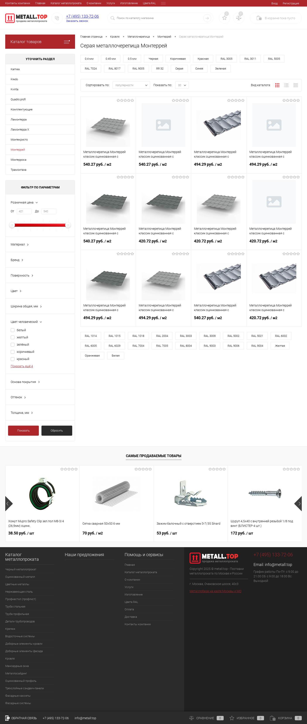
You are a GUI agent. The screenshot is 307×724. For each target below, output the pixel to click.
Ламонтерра (19, 119)
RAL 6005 (91, 345)
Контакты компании (138, 624)
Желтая (280, 345)
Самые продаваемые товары (153, 456)
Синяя (199, 68)
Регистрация (291, 3)
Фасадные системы (18, 703)
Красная (203, 58)
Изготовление (99, 3)
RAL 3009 (210, 336)
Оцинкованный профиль (20, 680)
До (37, 211)
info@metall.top (278, 564)
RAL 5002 (233, 336)
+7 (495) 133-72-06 (82, 16)
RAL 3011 (250, 58)
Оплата (135, 3)
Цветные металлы (17, 584)
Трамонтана (18, 169)
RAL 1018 (138, 336)
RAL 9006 (233, 345)
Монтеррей (18, 149)
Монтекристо (19, 139)
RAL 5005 (274, 58)
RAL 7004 (138, 345)
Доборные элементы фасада (24, 651)
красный (23, 359)
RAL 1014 (91, 336)
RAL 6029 (114, 345)
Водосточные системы (20, 636)
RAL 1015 (114, 336)
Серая (179, 68)
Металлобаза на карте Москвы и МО (215, 591)
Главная (10, 3)
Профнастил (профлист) (20, 599)
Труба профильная (17, 614)
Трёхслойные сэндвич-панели (24, 688)
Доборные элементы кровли (23, 643)
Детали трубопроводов (20, 621)
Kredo (14, 79)
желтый (22, 337)
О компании (64, 3)
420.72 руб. (163, 244)
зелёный (23, 344)
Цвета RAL (119, 3)
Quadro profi (18, 99)
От (12, 211)
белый (21, 330)
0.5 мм (132, 58)
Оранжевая (92, 355)
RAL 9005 (138, 68)
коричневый (25, 351)
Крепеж (10, 628)
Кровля (10, 658)
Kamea (15, 69)
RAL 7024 (91, 68)
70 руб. (92, 533)
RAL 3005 (226, 58)
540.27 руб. (108, 167)
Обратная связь (21, 718)
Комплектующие (22, 109)
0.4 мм (89, 58)
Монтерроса (18, 159)
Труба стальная (15, 606)
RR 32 (159, 68)
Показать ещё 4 (22, 366)
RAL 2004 (162, 336)
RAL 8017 (114, 68)
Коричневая (178, 58)
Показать (23, 430)
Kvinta (14, 89)
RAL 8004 (186, 345)
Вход (274, 3)
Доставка (150, 3)
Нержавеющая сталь (19, 591)
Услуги (80, 3)
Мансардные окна (17, 666)
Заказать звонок (77, 21)
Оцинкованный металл (20, 576)
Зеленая (220, 68)
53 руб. (167, 533)
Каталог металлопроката (36, 3)
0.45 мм (111, 58)
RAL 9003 (210, 345)
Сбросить (57, 430)
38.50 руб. (21, 533)
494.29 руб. (219, 167)
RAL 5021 (257, 336)
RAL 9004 (257, 345)
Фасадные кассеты (18, 695)
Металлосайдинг (16, 673)
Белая (116, 355)
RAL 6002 (281, 336)
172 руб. (242, 533)
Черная (153, 58)
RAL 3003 (186, 336)
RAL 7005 (162, 345)
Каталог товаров (40, 42)
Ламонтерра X (20, 129)
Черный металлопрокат (20, 569)
